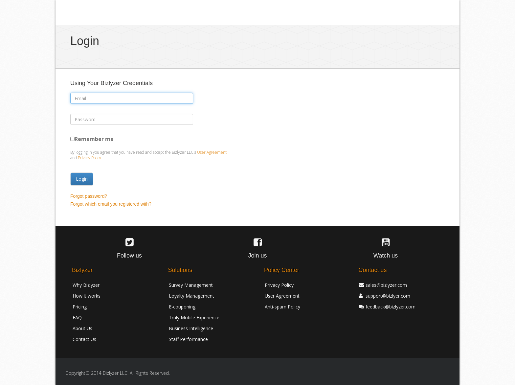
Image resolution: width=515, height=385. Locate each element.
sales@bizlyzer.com (386, 285)
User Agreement (212, 152)
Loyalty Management (191, 296)
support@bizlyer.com (388, 296)
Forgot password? (88, 196)
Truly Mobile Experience (194, 317)
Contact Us (84, 339)
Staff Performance (188, 339)
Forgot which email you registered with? (110, 204)
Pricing (80, 307)
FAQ (77, 317)
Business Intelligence (191, 328)
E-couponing (182, 307)
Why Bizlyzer (86, 285)
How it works (87, 296)
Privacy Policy (89, 158)
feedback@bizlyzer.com (390, 307)
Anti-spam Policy (282, 307)
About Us (82, 328)
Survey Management (191, 285)
